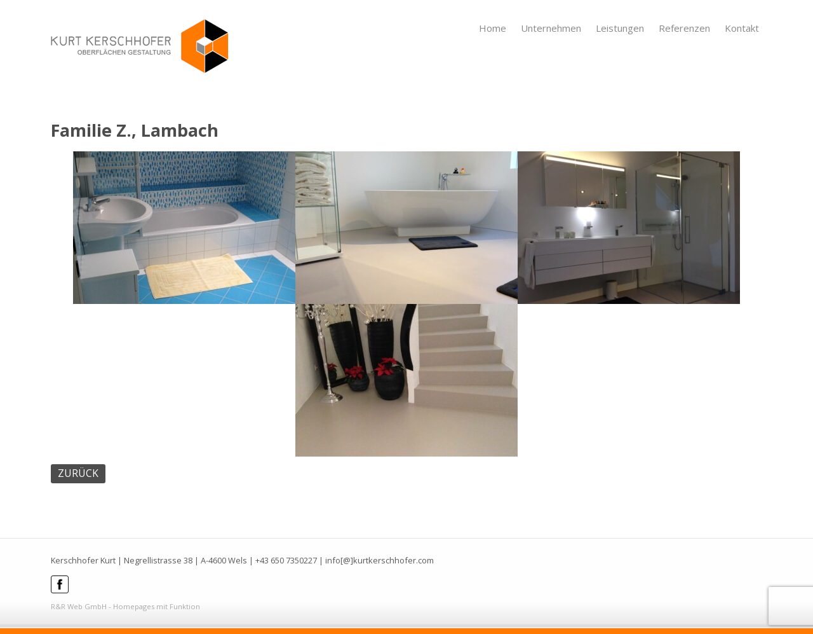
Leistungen (620, 28)
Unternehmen (551, 28)
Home (492, 28)
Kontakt (742, 28)
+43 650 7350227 (286, 560)
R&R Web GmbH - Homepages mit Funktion (125, 606)
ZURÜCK (78, 473)
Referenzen (684, 28)
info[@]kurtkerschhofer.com (379, 560)
